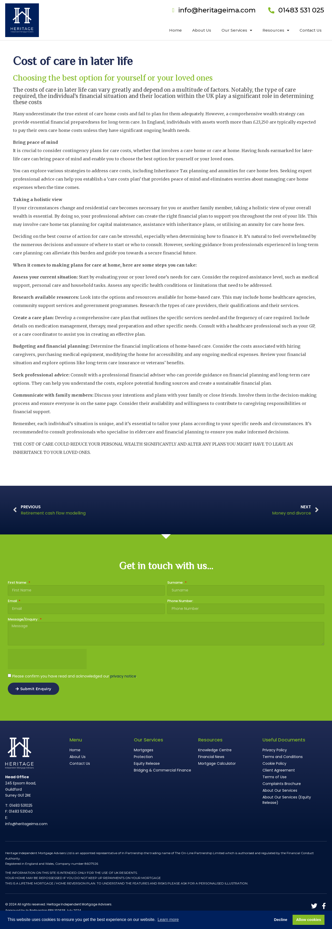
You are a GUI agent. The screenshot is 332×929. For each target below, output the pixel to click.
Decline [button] (280, 920)
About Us (201, 30)
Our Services (237, 30)
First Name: (18, 583)
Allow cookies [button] (308, 920)
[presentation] (47, 659)
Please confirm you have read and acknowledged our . (74, 676)
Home (175, 30)
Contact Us (311, 30)
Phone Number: (180, 601)
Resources (275, 30)
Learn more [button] (168, 919)
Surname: (175, 583)
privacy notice (123, 676)
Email (13, 601)
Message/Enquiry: (23, 620)
